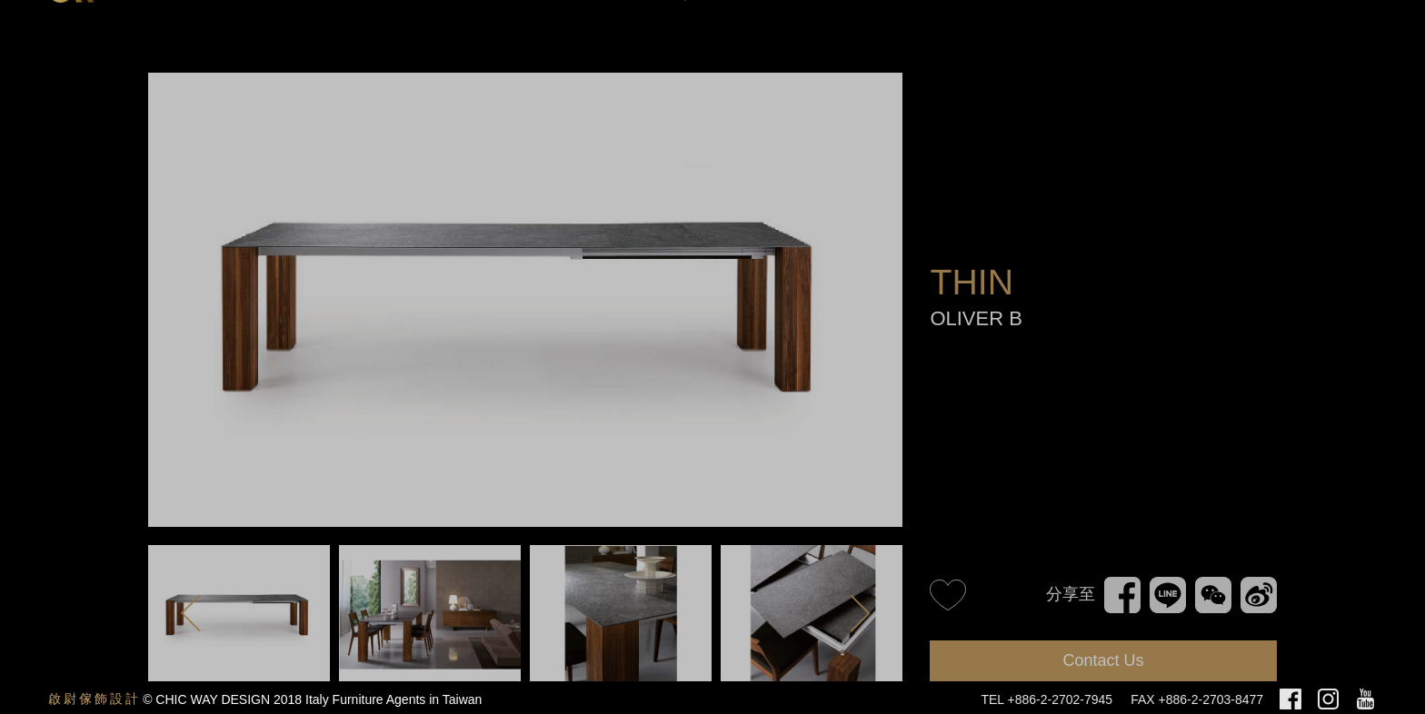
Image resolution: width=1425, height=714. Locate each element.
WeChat (1213, 585)
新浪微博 (1257, 593)
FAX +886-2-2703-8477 (1197, 699)
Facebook (1122, 585)
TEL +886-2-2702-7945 (1046, 699)
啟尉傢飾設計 (94, 698)
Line (1165, 585)
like (948, 595)
